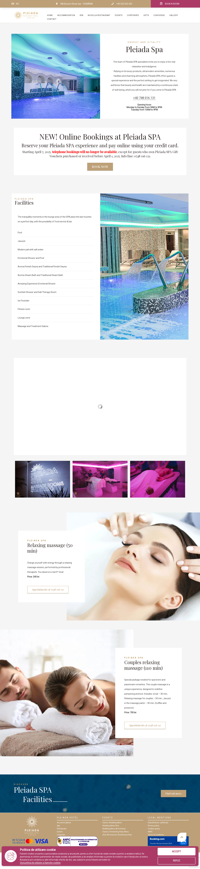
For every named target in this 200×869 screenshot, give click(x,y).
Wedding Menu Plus (110, 826)
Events (118, 15)
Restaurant (61, 829)
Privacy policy (153, 826)
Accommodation (66, 15)
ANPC (150, 832)
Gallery (173, 15)
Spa (58, 826)
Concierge (159, 15)
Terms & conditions (156, 835)
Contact (51, 19)
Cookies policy (154, 829)
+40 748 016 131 (144, 98)
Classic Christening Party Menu (115, 832)
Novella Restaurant (99, 15)
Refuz (176, 860)
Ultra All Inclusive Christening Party (117, 835)
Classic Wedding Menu (112, 823)
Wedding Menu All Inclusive (114, 829)
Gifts (146, 15)
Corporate (133, 15)
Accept (176, 851)
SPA (81, 15)
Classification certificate (158, 823)
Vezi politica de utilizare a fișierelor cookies (40, 862)
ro (17, 4)
